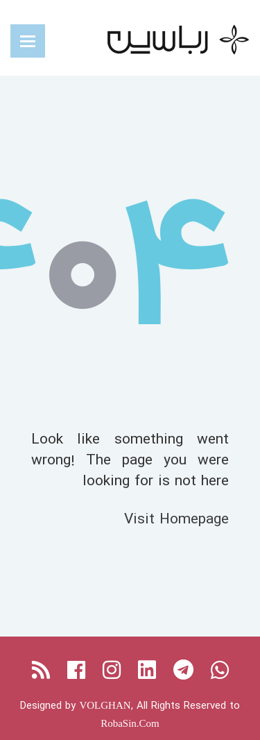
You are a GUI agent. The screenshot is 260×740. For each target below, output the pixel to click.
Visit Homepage (176, 518)
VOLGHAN (104, 705)
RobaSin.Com (130, 723)
